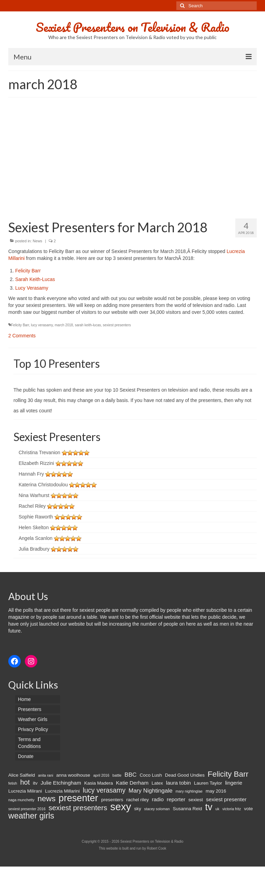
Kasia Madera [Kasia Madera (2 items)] (98, 783)
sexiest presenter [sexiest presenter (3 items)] (226, 799)
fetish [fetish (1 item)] (12, 783)
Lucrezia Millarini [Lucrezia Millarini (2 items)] (62, 791)
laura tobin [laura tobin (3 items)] (178, 783)
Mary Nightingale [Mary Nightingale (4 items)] (150, 790)
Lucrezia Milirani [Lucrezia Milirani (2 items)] (25, 791)
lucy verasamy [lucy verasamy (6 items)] (104, 790)
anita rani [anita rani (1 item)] (45, 775)
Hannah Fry (31, 474)
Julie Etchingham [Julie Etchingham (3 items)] (61, 783)
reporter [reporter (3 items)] (176, 799)
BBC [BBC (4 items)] (131, 774)
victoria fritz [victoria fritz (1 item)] (231, 809)
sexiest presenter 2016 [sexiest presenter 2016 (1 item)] (27, 809)
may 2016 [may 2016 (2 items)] (216, 791)
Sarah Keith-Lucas (35, 279)
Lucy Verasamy (31, 288)
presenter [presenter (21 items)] (78, 798)
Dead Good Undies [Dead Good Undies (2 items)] (185, 775)
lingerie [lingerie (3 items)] (233, 783)
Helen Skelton (34, 527)
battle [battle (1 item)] (116, 775)
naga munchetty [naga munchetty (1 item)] (21, 800)
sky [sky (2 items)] (137, 808)
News (37, 241)
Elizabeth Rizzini (36, 463)
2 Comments (22, 335)
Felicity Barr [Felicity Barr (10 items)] (228, 774)
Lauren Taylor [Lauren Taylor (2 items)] (208, 783)
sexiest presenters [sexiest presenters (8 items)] (78, 807)
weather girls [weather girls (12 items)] (31, 815)
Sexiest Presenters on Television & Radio (132, 27)
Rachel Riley (32, 506)
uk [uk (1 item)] (217, 809)
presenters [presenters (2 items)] (112, 799)
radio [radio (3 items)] (158, 799)
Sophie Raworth (36, 517)
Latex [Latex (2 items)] (157, 783)
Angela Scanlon (35, 538)
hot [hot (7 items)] (25, 782)
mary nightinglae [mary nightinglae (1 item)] (189, 791)
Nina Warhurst (34, 495)
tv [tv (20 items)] (208, 807)
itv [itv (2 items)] (35, 783)
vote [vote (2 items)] (248, 808)
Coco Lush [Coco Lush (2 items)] (151, 775)
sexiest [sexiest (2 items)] (195, 799)
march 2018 (64, 325)
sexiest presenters (117, 325)
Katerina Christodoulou (43, 484)
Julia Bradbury (34, 549)
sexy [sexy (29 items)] (120, 806)
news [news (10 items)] (47, 798)
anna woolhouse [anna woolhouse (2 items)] (73, 775)
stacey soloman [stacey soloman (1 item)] (157, 809)
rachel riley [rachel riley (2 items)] (137, 799)
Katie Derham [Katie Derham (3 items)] (132, 783)
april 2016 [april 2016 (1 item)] (101, 775)
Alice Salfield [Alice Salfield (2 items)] (21, 775)
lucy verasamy (42, 325)
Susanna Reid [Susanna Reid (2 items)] (187, 808)
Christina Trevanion (39, 452)
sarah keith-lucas (88, 325)
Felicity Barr (28, 270)
